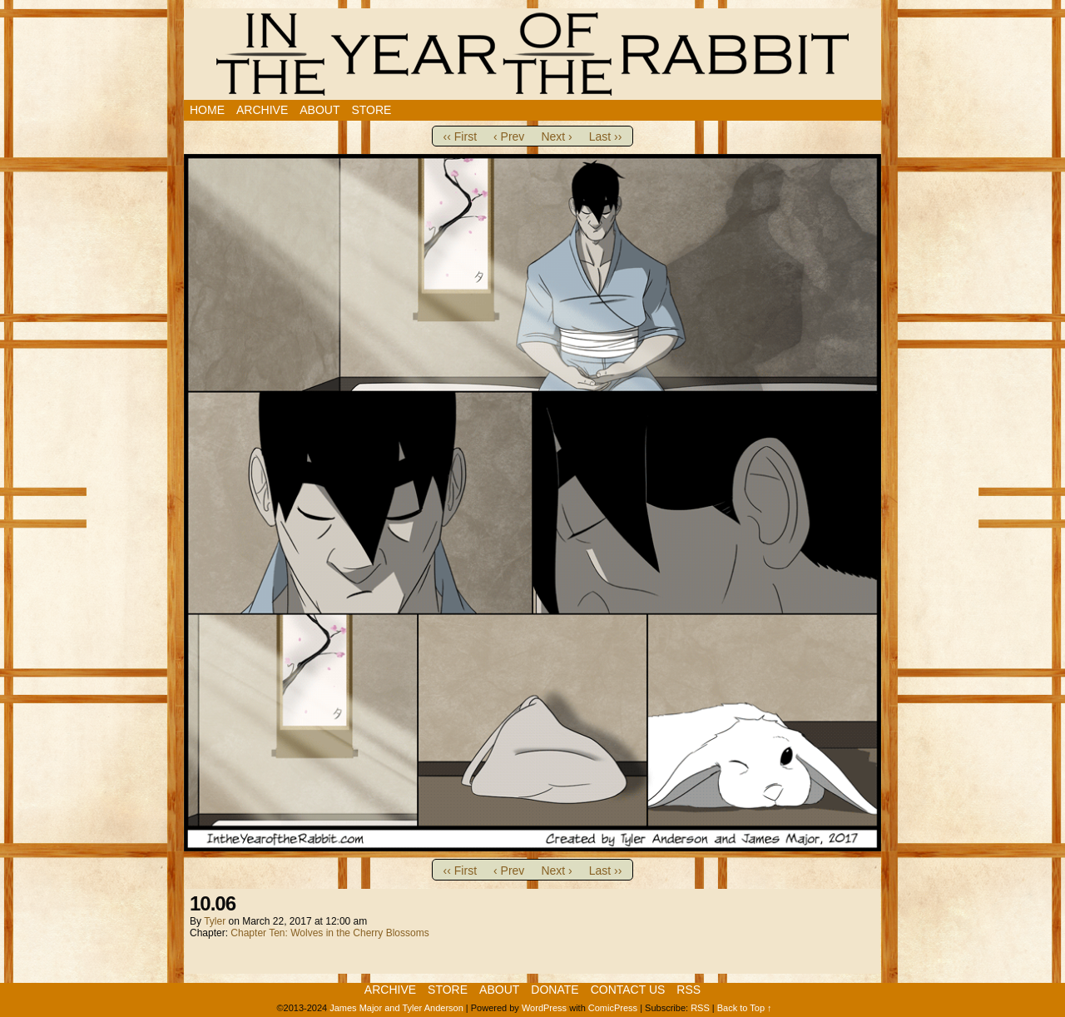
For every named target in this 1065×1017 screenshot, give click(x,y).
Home (207, 110)
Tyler (214, 921)
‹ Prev (508, 136)
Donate (554, 989)
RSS (688, 989)
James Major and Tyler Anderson (396, 1008)
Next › (556, 136)
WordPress (544, 1008)
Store (371, 110)
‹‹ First (460, 136)
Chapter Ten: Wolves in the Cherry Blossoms (329, 933)
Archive (262, 110)
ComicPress (612, 1008)
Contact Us (628, 989)
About (319, 110)
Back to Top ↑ (744, 1008)
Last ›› (605, 136)
